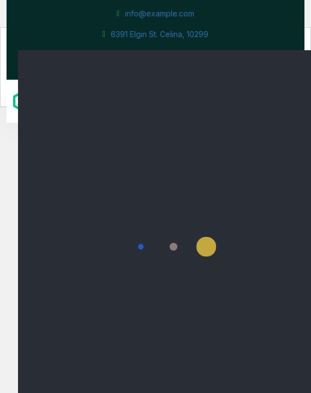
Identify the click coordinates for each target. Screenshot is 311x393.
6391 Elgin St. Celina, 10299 (155, 34)
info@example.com (155, 13)
